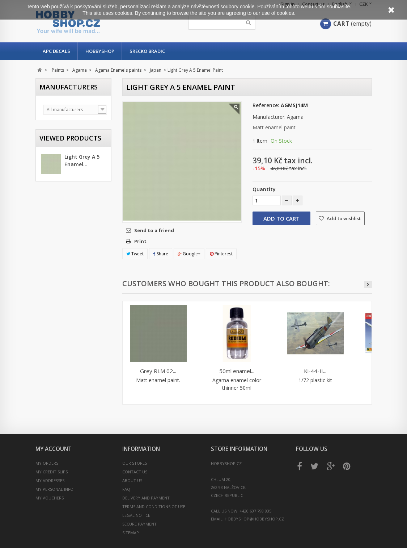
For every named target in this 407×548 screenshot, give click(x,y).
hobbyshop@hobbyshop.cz (254, 519)
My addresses (49, 480)
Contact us (134, 471)
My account (53, 449)
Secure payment (139, 524)
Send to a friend (154, 230)
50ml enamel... (236, 371)
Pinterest (221, 254)
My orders (46, 463)
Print (140, 241)
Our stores (134, 463)
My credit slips (51, 471)
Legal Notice (136, 515)
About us (132, 480)
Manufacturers (68, 87)
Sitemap (130, 532)
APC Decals (56, 51)
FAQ (126, 489)
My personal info (54, 489)
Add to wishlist (343, 218)
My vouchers (49, 498)
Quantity (264, 189)
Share (160, 254)
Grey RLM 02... (158, 371)
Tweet (135, 254)
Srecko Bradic (147, 51)
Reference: (266, 105)
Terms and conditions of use (153, 506)
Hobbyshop (99, 51)
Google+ (189, 254)
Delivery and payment (146, 498)
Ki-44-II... (315, 371)
